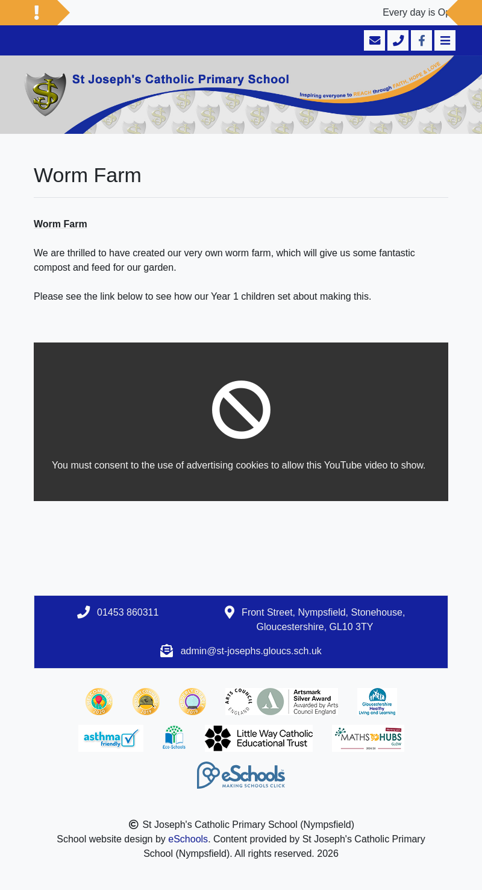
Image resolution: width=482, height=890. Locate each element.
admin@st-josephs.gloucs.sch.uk (251, 651)
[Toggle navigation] (443, 40)
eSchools (188, 839)
